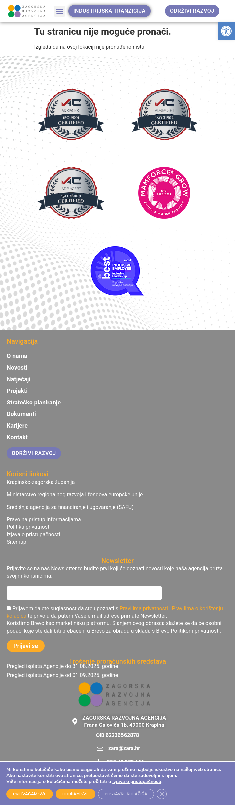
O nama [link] (17, 356)
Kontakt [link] (17, 437)
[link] (226, 31)
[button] (59, 11)
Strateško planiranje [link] (34, 402)
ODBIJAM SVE (75, 794)
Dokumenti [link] (21, 414)
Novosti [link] (17, 367)
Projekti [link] (17, 391)
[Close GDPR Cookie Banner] (162, 794)
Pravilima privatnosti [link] (144, 608)
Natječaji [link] (18, 379)
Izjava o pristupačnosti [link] (136, 781)
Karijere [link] (17, 425)
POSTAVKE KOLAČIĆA (126, 794)
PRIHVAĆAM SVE (29, 794)
